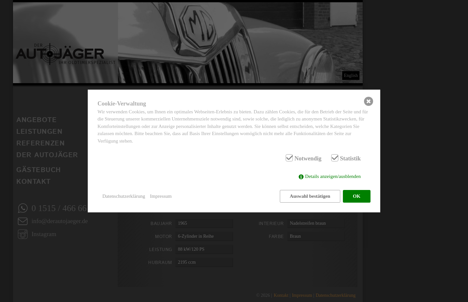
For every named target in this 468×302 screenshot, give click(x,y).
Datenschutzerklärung (123, 196)
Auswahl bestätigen (310, 196)
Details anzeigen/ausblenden (333, 176)
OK (356, 196)
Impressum (161, 196)
